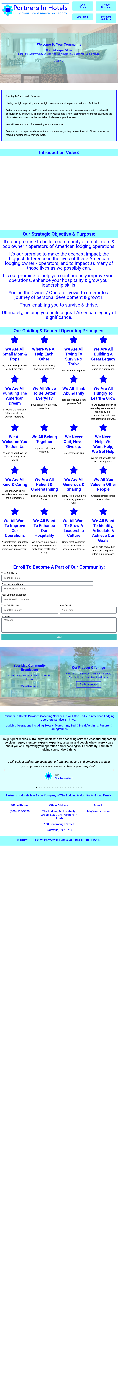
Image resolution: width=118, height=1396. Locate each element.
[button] (4, 770)
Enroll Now (59, 61)
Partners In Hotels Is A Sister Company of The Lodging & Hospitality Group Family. (59, 795)
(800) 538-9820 (20, 811)
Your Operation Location (13, 595)
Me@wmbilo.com (98, 811)
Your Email (65, 605)
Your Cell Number (10, 605)
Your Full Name (9, 573)
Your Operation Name (12, 584)
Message (6, 616)
